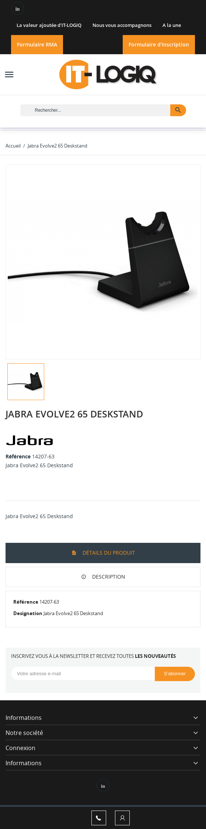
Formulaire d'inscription (159, 44)
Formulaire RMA (37, 44)
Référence (18, 456)
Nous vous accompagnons (121, 25)
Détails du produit (108, 552)
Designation (27, 613)
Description (108, 576)
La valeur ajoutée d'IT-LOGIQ (49, 25)
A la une (172, 25)
